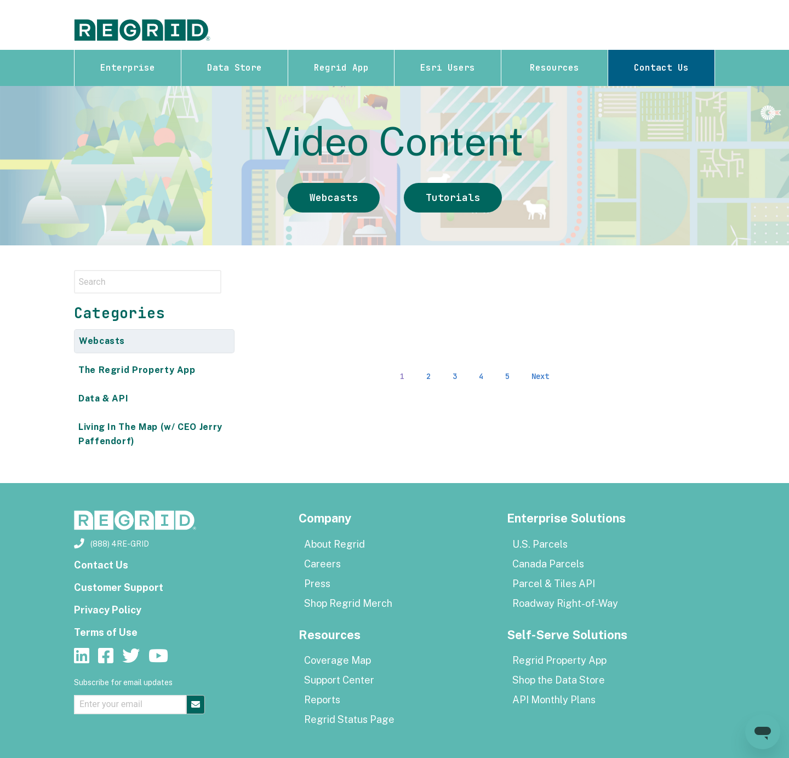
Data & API (103, 398)
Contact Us (661, 67)
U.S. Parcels (540, 544)
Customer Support (118, 587)
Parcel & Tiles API (553, 583)
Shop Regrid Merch (348, 603)
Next (540, 376)
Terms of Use (106, 632)
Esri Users (447, 67)
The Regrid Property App (137, 370)
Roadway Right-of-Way (565, 603)
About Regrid (334, 544)
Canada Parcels (548, 564)
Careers (322, 564)
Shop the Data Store (558, 680)
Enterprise (127, 67)
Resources (554, 67)
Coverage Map (337, 660)
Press (317, 583)
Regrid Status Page (349, 719)
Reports (322, 699)
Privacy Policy (107, 610)
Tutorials (453, 197)
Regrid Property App (559, 660)
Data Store (234, 67)
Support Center (339, 680)
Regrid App (341, 67)
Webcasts (334, 197)
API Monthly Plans (554, 699)
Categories (119, 313)
